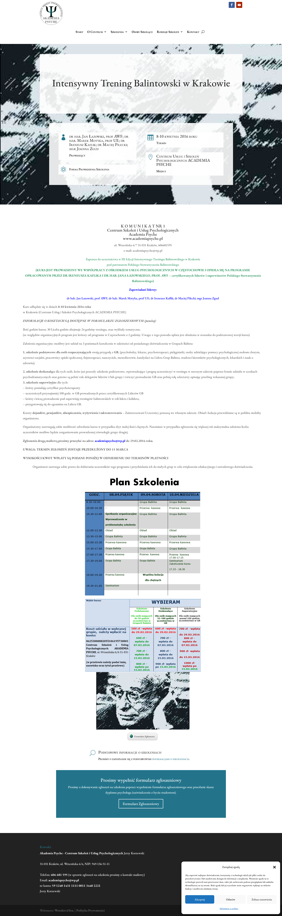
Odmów (230, 899)
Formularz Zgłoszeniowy (141, 803)
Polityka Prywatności (90, 910)
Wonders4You (64, 910)
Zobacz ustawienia (262, 899)
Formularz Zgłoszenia (142, 736)
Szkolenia (117, 32)
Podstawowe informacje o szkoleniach (129, 752)
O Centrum (95, 32)
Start (79, 32)
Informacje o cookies (229, 908)
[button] (274, 867)
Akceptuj (200, 899)
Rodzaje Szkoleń (168, 32)
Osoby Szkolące (142, 32)
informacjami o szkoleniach (170, 759)
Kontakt (193, 32)
